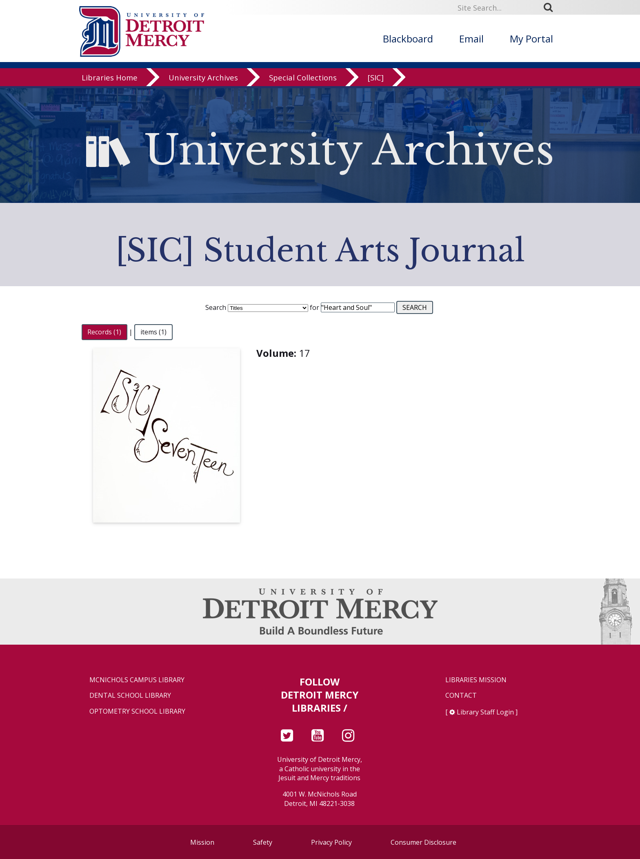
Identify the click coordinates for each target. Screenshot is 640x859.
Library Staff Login (485, 712)
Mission (202, 842)
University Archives (203, 79)
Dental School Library (130, 695)
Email (471, 38)
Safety (262, 842)
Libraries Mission (476, 680)
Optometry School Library (137, 711)
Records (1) (104, 331)
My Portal (531, 38)
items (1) (153, 331)
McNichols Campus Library (136, 680)
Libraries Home (110, 79)
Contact (461, 695)
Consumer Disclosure (423, 842)
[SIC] (376, 79)
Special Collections (303, 79)
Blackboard (408, 38)
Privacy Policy (331, 842)
